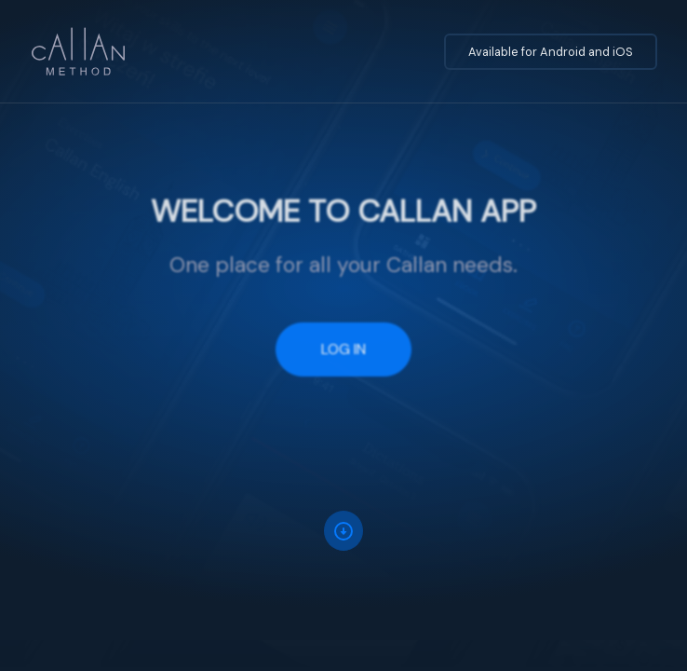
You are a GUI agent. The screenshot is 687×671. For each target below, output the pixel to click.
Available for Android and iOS (550, 52)
